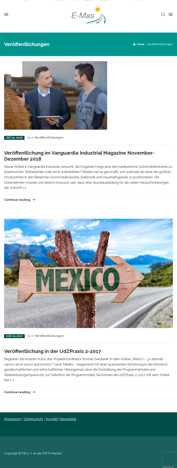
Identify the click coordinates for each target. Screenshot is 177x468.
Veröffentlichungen (49, 137)
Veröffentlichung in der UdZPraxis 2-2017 (52, 351)
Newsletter (68, 419)
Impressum (12, 419)
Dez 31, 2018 (14, 137)
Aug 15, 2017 (14, 336)
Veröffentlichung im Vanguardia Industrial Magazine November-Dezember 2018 (79, 156)
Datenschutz (33, 419)
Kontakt (52, 419)
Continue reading (17, 199)
